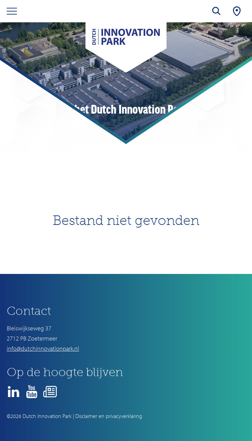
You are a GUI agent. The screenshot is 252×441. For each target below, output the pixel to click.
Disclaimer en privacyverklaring (108, 416)
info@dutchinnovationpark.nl (43, 348)
